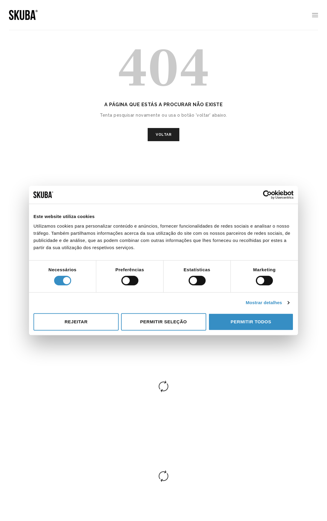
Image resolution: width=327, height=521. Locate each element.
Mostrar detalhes (264, 302)
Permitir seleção (163, 321)
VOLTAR (163, 134)
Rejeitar (76, 321)
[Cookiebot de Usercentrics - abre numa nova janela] (267, 194)
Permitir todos (251, 321)
